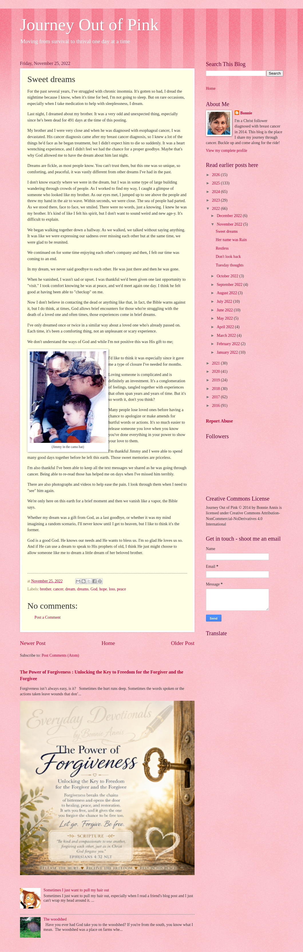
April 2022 (226, 327)
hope (103, 589)
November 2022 (230, 224)
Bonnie (246, 113)
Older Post (182, 643)
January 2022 (228, 352)
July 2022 (225, 301)
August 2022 (227, 293)
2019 (216, 380)
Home (108, 643)
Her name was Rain (231, 240)
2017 (216, 397)
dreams (83, 589)
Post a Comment (48, 617)
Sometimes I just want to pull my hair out (76, 890)
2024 (216, 192)
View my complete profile (226, 150)
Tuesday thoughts (229, 265)
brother (45, 589)
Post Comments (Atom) (60, 655)
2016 (216, 405)
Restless (222, 248)
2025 (216, 183)
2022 (216, 208)
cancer (58, 589)
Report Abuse (219, 421)
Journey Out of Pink (89, 24)
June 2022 (225, 310)
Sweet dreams (227, 231)
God (93, 589)
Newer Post (33, 643)
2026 (216, 175)
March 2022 (227, 335)
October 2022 (228, 276)
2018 (216, 389)
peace (121, 589)
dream (70, 589)
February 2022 (229, 344)
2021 (216, 363)
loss (112, 589)
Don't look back (228, 256)
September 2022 (230, 284)
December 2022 (230, 216)
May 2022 (225, 318)
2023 (216, 200)
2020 (216, 371)
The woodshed (55, 919)
